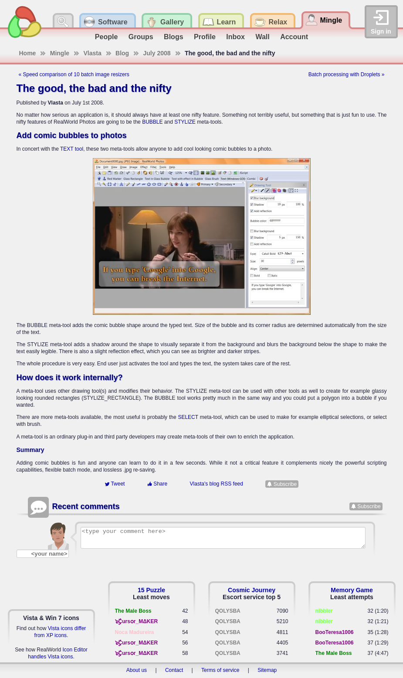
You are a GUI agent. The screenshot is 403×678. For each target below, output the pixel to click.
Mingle (59, 53)
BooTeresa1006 (334, 632)
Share (157, 484)
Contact (174, 670)
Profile (205, 36)
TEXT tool (71, 149)
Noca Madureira (134, 632)
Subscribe (285, 484)
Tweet (115, 484)
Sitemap (267, 670)
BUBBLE (152, 122)
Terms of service (220, 670)
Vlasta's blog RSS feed (216, 484)
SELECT (188, 417)
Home (27, 53)
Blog (122, 53)
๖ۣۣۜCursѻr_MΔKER (136, 621)
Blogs (173, 36)
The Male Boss (133, 611)
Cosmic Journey (251, 590)
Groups (141, 36)
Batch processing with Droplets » (346, 74)
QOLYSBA (227, 611)
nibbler (324, 611)
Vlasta (92, 53)
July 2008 (156, 53)
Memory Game (352, 590)
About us (136, 670)
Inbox (235, 36)
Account (294, 36)
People (106, 36)
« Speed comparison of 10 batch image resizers (74, 74)
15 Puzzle (151, 590)
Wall (262, 36)
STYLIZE (185, 122)
